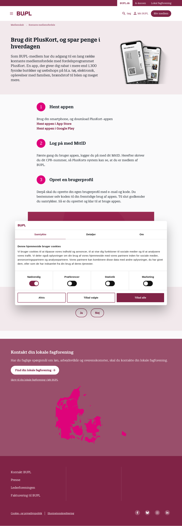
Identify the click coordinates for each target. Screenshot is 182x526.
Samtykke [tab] (40, 234)
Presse (15, 480)
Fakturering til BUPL (25, 495)
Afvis (41, 297)
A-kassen (140, 3)
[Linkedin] (167, 512)
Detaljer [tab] (91, 234)
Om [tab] (141, 234)
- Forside (24, 13)
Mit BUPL (141, 13)
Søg (126, 13)
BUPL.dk (125, 3)
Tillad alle (140, 297)
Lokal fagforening (161, 3)
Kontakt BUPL (21, 472)
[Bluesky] (147, 512)
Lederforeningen (23, 488)
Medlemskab (17, 25)
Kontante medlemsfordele (42, 25)
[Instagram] (157, 512)
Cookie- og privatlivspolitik (26, 513)
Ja (81, 313)
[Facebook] (137, 512)
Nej (97, 313)
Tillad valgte (91, 297)
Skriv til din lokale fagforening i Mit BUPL (34, 379)
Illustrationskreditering (61, 513)
